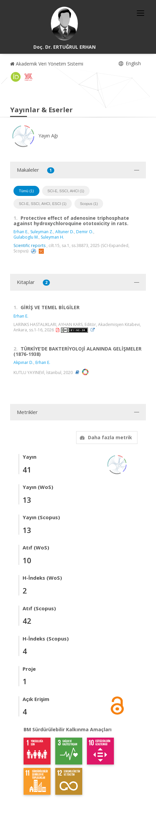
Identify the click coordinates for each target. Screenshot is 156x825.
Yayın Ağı (34, 135)
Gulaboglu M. (26, 237)
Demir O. (84, 232)
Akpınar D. (23, 362)
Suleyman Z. (41, 232)
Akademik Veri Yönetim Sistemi (46, 63)
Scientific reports (29, 245)
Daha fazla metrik (105, 437)
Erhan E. (20, 232)
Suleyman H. (52, 237)
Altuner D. (64, 232)
